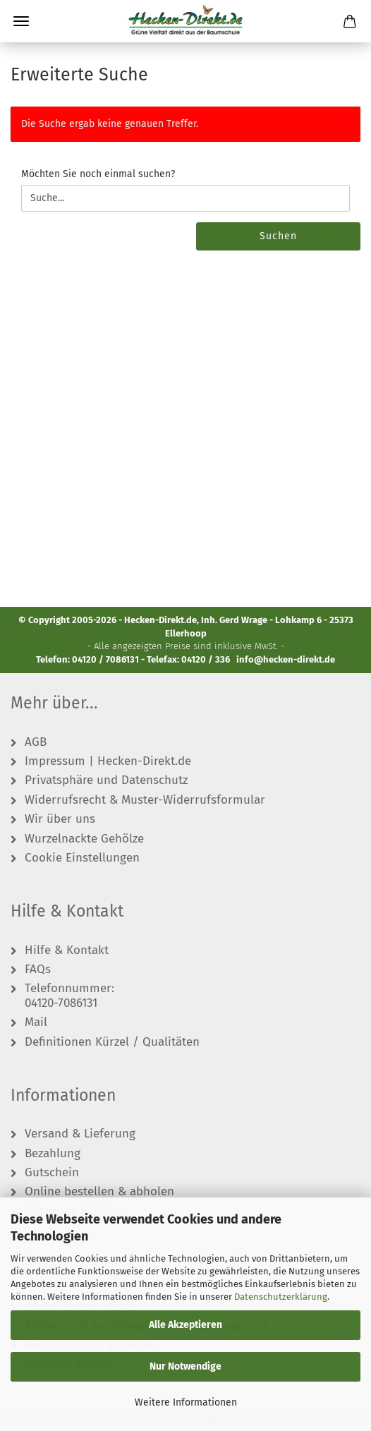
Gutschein (52, 1173)
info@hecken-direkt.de (285, 659)
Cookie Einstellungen (82, 858)
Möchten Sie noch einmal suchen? (98, 174)
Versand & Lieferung (80, 1134)
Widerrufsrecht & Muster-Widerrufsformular (145, 800)
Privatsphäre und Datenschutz (106, 780)
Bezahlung (52, 1154)
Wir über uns (60, 819)
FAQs (38, 969)
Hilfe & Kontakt (67, 950)
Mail (36, 1022)
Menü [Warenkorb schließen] (21, 21)
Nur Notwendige (185, 1366)
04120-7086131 (61, 1003)
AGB (36, 742)
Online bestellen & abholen (99, 1192)
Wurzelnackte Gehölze (84, 839)
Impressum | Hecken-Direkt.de (108, 761)
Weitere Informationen (186, 1402)
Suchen (278, 236)
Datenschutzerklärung (280, 1296)
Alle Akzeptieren (185, 1325)
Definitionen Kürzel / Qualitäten (112, 1042)
